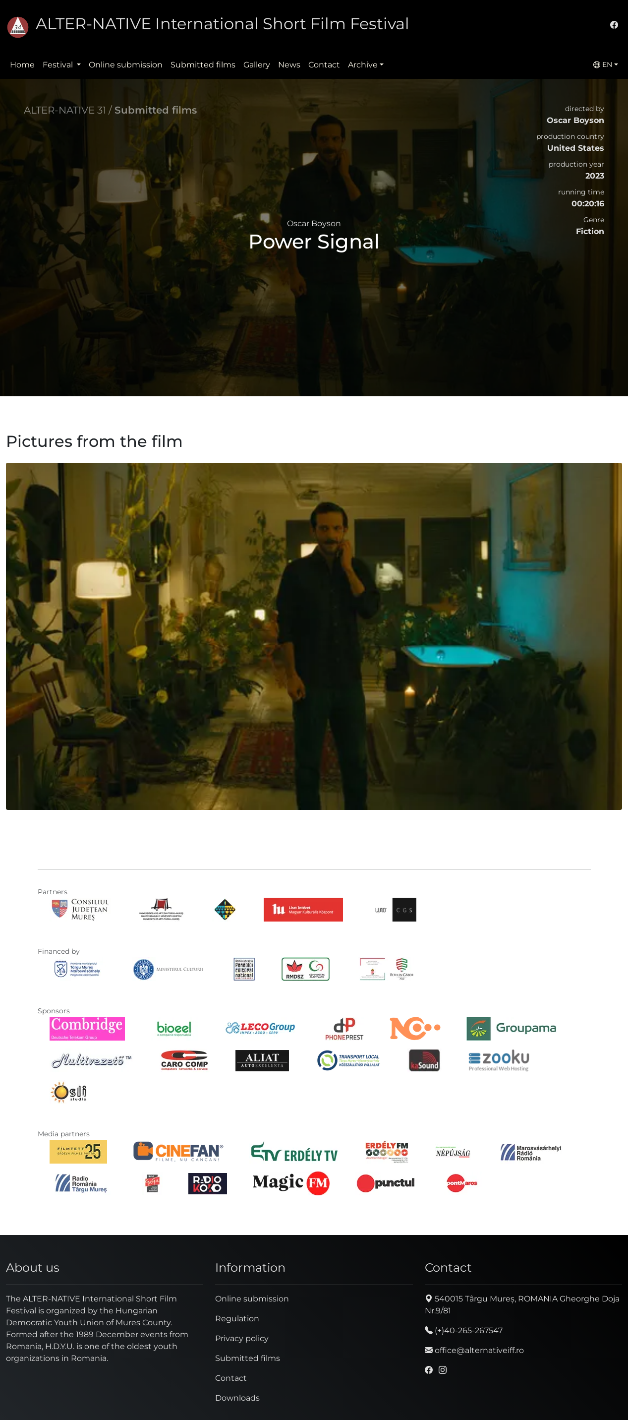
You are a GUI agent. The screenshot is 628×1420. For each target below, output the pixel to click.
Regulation (237, 1318)
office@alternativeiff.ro (474, 1350)
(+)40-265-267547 (464, 1330)
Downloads (237, 1398)
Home (22, 64)
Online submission (126, 64)
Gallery (256, 64)
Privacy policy (242, 1338)
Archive (363, 64)
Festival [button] (59, 64)
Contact (324, 64)
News (289, 64)
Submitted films (203, 64)
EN (602, 64)
